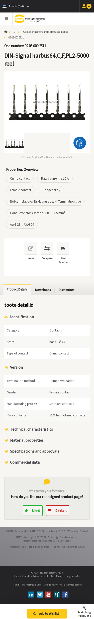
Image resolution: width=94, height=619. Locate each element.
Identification (22, 316)
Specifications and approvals (34, 451)
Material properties (27, 440)
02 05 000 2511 (16, 37)
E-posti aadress (67, 537)
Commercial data (25, 462)
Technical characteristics (31, 429)
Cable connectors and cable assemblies (45, 31)
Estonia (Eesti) (14, 6)
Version (16, 367)
